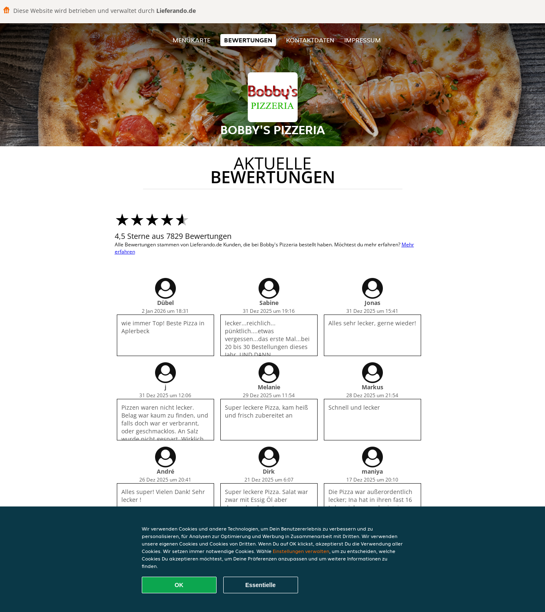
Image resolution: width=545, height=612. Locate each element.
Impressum (362, 40)
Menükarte (191, 40)
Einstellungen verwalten (301, 551)
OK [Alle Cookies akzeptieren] (179, 585)
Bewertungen (248, 40)
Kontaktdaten (310, 40)
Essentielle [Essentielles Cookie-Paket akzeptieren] (260, 585)
